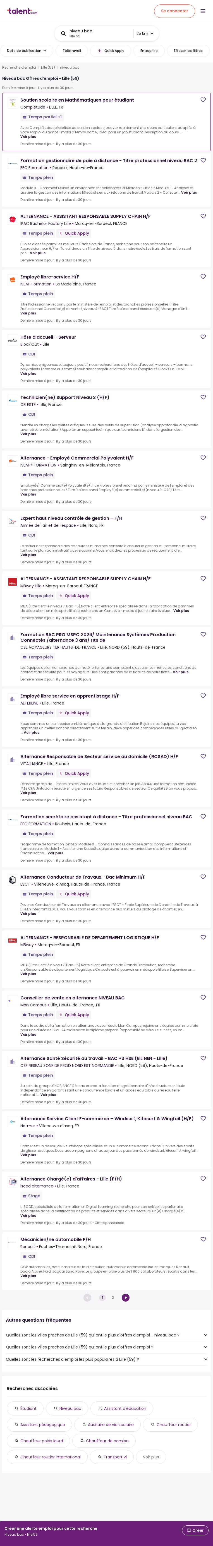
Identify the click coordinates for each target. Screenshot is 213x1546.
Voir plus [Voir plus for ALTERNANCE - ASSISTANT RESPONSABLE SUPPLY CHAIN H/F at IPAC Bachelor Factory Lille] (38, 253)
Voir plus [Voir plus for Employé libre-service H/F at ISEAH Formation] (28, 313)
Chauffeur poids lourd (41, 1441)
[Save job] (203, 99)
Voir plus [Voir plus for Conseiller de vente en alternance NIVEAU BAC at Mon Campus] (28, 1034)
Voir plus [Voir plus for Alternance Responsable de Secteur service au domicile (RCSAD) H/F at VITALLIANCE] (28, 792)
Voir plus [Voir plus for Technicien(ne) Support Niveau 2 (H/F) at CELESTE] (28, 434)
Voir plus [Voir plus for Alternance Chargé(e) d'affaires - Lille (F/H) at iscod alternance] (28, 1215)
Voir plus (151, 1457)
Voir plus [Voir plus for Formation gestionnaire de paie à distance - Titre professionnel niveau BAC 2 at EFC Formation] (189, 192)
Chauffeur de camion (107, 1441)
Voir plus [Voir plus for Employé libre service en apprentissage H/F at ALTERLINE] (31, 732)
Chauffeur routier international (50, 1457)
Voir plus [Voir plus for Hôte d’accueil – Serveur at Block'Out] (28, 373)
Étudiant (28, 1408)
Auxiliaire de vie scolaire (111, 1424)
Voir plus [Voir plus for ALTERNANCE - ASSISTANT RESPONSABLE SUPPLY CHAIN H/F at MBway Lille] (181, 610)
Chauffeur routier (174, 1424)
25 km (145, 33)
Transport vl (115, 1457)
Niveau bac (70, 1408)
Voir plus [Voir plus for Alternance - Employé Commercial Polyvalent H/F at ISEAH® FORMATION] (28, 494)
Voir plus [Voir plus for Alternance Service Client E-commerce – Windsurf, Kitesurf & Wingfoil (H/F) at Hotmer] (28, 1155)
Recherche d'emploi (19, 67)
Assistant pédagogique (42, 1424)
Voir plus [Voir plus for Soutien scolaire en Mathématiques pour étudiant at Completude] (28, 136)
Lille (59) (48, 67)
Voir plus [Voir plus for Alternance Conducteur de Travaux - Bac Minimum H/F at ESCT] (28, 913)
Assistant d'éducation (125, 1408)
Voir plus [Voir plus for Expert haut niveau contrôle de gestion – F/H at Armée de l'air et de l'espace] (28, 554)
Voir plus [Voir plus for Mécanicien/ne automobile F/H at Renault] (28, 1275)
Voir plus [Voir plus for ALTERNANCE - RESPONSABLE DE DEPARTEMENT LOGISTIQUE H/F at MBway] (28, 974)
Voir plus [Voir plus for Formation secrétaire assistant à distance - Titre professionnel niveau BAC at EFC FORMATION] (55, 853)
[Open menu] (203, 11)
